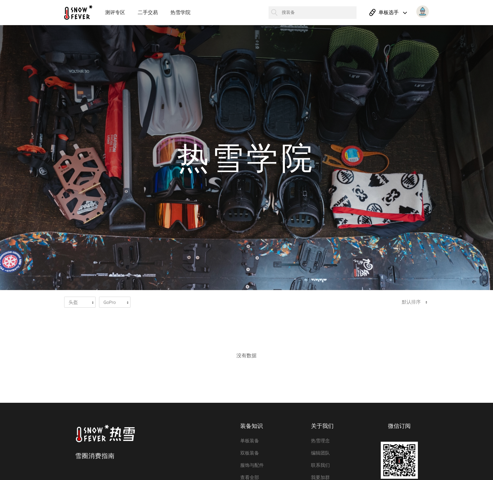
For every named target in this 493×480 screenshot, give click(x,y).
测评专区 (115, 12)
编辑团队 (320, 453)
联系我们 (320, 465)
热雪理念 (320, 441)
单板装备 (249, 441)
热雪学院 (180, 12)
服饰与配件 (252, 465)
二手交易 (148, 12)
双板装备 (249, 453)
